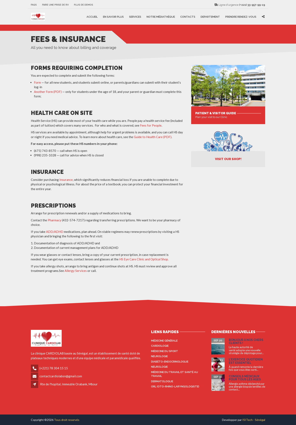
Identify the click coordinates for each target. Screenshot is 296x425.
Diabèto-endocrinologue (169, 361)
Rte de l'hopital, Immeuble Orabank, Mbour (69, 384)
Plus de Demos (83, 4)
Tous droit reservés (66, 420)
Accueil (92, 16)
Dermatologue (162, 381)
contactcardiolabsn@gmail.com (60, 376)
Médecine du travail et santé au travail (174, 374)
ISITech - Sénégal (253, 420)
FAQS (34, 4)
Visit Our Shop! (228, 159)
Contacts (187, 16)
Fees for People (151, 125)
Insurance (66, 179)
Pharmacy (55, 220)
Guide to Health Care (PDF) (152, 137)
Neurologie (159, 356)
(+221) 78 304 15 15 (53, 368)
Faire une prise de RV (55, 4)
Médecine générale (164, 340)
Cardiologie (160, 345)
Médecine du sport (164, 351)
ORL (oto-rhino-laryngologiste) (175, 386)
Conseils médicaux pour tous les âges (245, 378)
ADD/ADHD (54, 231)
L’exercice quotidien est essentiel (246, 361)
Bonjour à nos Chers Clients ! (246, 341)
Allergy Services (76, 271)
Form (37, 82)
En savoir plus (113, 16)
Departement (210, 16)
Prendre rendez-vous (240, 16)
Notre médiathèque (161, 16)
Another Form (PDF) (48, 92)
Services (135, 16)
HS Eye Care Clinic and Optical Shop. (144, 259)
